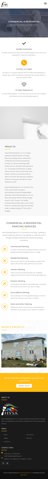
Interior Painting (18, 270)
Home (5, 434)
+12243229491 (15, 454)
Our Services (30, 434)
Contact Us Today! (24, 69)
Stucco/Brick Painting (20, 293)
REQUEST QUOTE (24, 385)
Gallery (6, 438)
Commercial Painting (20, 247)
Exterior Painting (18, 281)
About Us (29, 438)
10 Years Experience (24, 90)
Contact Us (7, 441)
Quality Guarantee (24, 49)
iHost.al (25, 475)
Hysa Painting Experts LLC (25, 472)
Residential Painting (19, 258)
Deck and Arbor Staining (21, 304)
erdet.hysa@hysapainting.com (13, 456)
